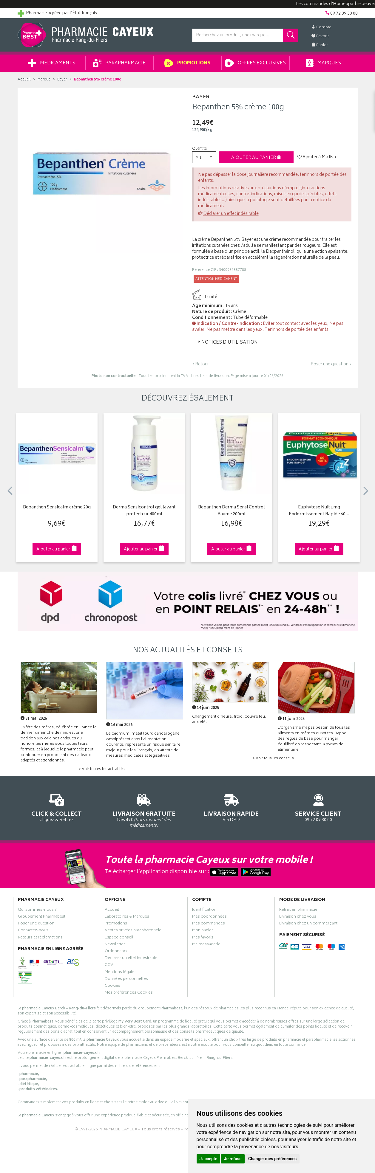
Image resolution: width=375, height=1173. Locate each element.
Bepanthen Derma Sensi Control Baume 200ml (231, 511)
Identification (204, 910)
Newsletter (115, 945)
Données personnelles (126, 980)
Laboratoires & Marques (127, 917)
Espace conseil (119, 938)
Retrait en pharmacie (298, 910)
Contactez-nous (33, 931)
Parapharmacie (119, 63)
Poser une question (36, 924)
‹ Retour (200, 364)
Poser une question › (331, 364)
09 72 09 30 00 (318, 807)
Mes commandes (208, 924)
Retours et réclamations (40, 938)
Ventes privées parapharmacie (133, 931)
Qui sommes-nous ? (37, 910)
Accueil (24, 80)
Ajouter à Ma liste (317, 157)
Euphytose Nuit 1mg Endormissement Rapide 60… (319, 511)
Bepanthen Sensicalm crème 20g (57, 507)
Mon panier (202, 931)
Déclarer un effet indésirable (231, 214)
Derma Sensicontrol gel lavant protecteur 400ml (144, 511)
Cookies (112, 986)
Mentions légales (121, 973)
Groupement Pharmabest (41, 917)
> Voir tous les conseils (273, 758)
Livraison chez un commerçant (308, 924)
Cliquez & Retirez (57, 807)
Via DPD (231, 807)
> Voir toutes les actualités (102, 769)
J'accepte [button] (208, 1158)
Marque (44, 80)
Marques (323, 63)
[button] (204, 157)
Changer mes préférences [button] (272, 1158)
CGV (109, 966)
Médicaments (51, 63)
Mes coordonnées (209, 917)
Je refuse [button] (233, 1158)
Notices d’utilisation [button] (227, 343)
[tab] (271, 342)
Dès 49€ (144, 809)
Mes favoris (202, 938)
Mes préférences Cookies (129, 993)
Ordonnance (117, 952)
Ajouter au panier (256, 158)
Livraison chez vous (297, 917)
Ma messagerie (206, 945)
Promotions (187, 63)
